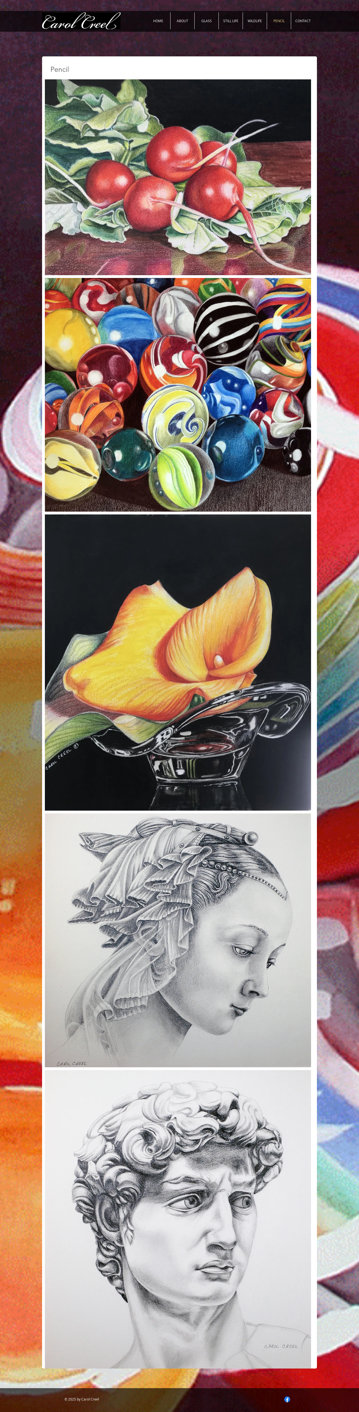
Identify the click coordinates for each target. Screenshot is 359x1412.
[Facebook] (287, 1399)
